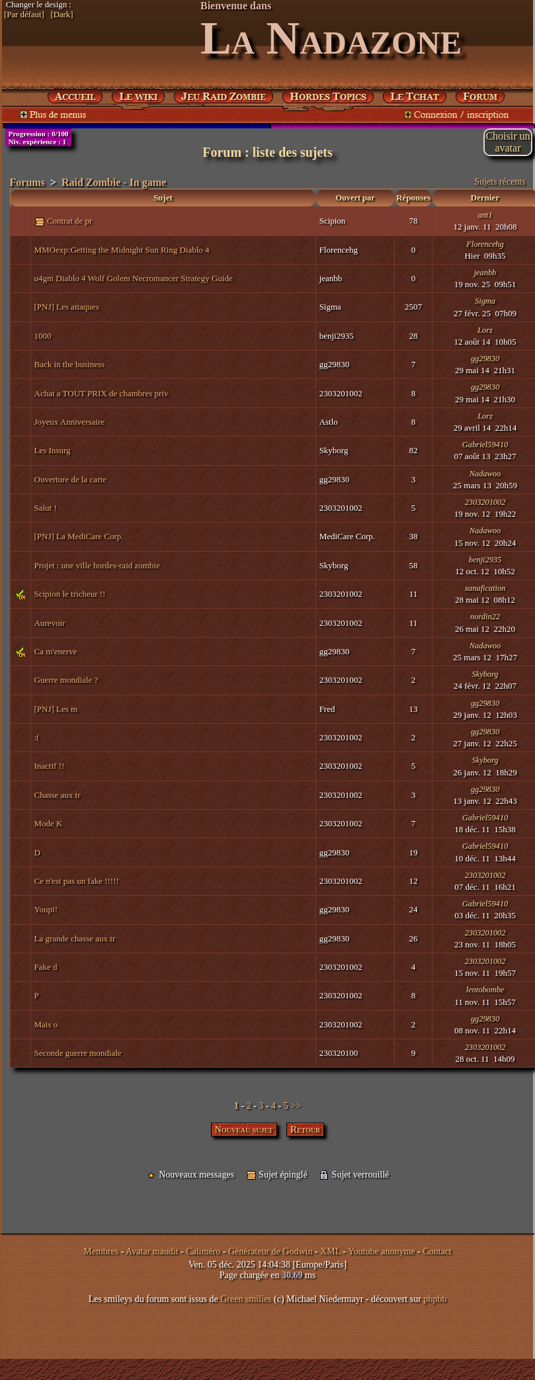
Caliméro (203, 1251)
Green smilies (245, 1299)
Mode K (48, 823)
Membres (100, 1251)
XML (330, 1251)
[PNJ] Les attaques (66, 307)
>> (295, 1106)
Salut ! (45, 508)
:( (37, 737)
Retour (305, 1130)
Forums (27, 182)
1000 (43, 336)
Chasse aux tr (57, 795)
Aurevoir (49, 623)
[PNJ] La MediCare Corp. (79, 536)
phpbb (434, 1299)
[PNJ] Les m (56, 709)
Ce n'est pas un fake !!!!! (76, 881)
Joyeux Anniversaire (69, 422)
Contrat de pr (70, 221)
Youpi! (46, 909)
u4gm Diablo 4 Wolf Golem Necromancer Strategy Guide (133, 278)
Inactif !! (49, 766)
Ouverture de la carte (70, 479)
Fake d (46, 967)
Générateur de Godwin (270, 1251)
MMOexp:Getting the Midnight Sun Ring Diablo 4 (122, 250)
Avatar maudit (152, 1251)
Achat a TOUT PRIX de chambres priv (101, 393)
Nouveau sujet (244, 1130)
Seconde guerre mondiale (78, 1053)
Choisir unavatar (507, 141)
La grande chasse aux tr (75, 938)
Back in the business (69, 364)
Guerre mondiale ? (66, 680)
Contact (437, 1251)
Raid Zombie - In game (114, 182)
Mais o (46, 1024)
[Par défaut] (24, 14)
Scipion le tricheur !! (70, 594)
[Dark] (61, 14)
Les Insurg (52, 450)
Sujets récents (499, 182)
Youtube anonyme (381, 1251)
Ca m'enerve (55, 651)
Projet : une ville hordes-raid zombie (97, 565)
